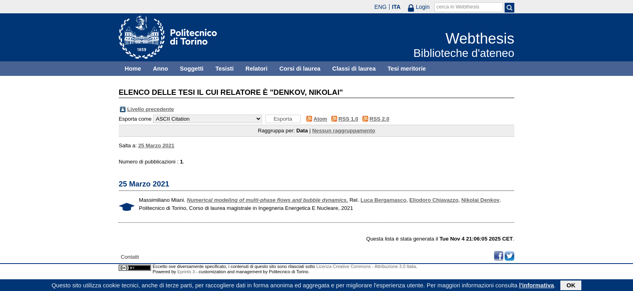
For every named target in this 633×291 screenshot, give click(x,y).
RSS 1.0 (348, 119)
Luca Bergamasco (384, 200)
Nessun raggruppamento (343, 131)
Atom (320, 119)
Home (133, 68)
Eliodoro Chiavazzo (434, 200)
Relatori (256, 68)
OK (570, 286)
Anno (160, 68)
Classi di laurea (354, 68)
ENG (380, 7)
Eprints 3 (186, 271)
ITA (396, 7)
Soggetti (191, 68)
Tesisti (224, 68)
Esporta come (135, 119)
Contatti (130, 257)
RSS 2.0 (379, 119)
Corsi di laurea (300, 68)
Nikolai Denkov (480, 200)
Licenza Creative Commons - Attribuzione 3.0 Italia (366, 266)
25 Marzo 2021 (156, 145)
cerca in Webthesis (457, 7)
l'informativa (536, 286)
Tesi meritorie (407, 68)
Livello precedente (150, 109)
